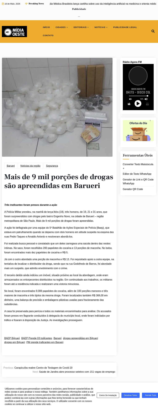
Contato (48, 35)
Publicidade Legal (125, 27)
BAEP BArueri (12, 338)
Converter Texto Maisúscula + (138, 166)
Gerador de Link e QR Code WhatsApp (138, 181)
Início (46, 27)
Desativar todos (130, 395)
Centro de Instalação (108, 395)
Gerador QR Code (133, 189)
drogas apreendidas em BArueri (80, 338)
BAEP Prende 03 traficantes (36, 338)
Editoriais (80, 27)
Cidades (61, 27)
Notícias (100, 27)
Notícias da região (30, 166)
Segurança (52, 166)
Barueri (11, 166)
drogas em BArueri (14, 342)
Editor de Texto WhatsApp (137, 174)
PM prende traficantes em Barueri (44, 342)
